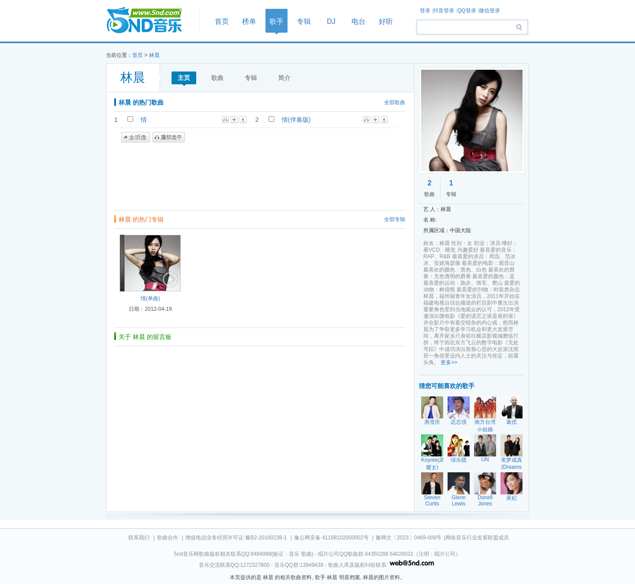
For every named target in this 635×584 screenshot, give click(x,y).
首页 (150, 20)
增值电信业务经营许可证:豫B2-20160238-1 (236, 538)
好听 (386, 21)
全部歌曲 (394, 102)
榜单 (249, 21)
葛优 (511, 422)
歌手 (276, 21)
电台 (358, 21)
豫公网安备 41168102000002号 (331, 538)
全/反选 (135, 137)
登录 (425, 11)
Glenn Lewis (459, 500)
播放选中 (169, 137)
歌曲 (217, 77)
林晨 (154, 55)
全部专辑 (394, 219)
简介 (284, 77)
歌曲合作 (167, 538)
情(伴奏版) (296, 119)
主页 (184, 77)
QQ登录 (466, 11)
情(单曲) (150, 298)
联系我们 (138, 538)
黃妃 (511, 498)
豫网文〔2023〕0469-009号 (408, 538)
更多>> (449, 362)
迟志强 (459, 422)
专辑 (304, 21)
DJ (331, 21)
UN (485, 459)
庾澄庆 (432, 422)
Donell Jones (485, 500)
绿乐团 (459, 460)
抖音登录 (443, 11)
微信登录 (489, 11)
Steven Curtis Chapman (432, 503)
